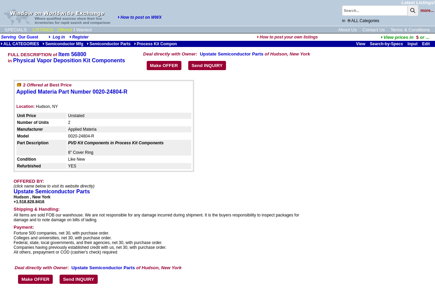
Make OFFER (164, 65)
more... (427, 10)
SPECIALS (15, 29)
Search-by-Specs (386, 44)
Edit (426, 44)
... (405, 37)
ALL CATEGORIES (20, 44)
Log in (59, 37)
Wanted (84, 29)
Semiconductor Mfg (63, 44)
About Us (347, 29)
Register (80, 37)
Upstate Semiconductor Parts (231, 53)
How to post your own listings (287, 37)
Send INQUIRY (207, 65)
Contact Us (374, 29)
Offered (64, 29)
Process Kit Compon (155, 44)
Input (412, 44)
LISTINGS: (43, 29)
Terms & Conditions (410, 29)
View (360, 44)
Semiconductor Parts (109, 44)
